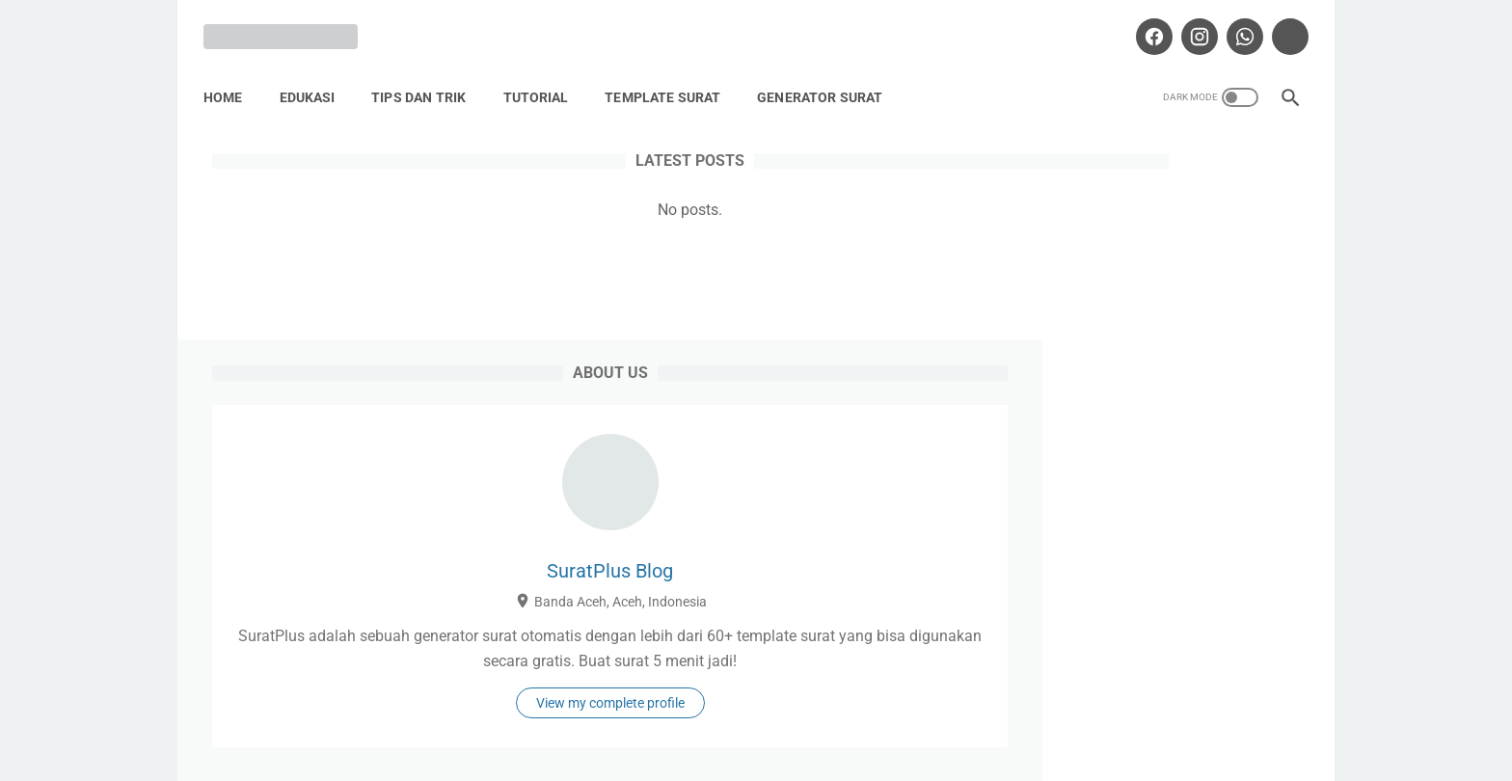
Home (231, 76)
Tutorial (544, 76)
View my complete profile (1155, 551)
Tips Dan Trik (427, 76)
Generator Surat (828, 76)
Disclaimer (872, 707)
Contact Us (976, 707)
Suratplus (783, 751)
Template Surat (671, 76)
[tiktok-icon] (1279, 23)
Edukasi (315, 76)
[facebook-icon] (1143, 23)
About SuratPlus (627, 707)
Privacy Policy (758, 707)
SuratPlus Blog (1156, 346)
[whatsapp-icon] (1234, 23)
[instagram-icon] (1188, 23)
